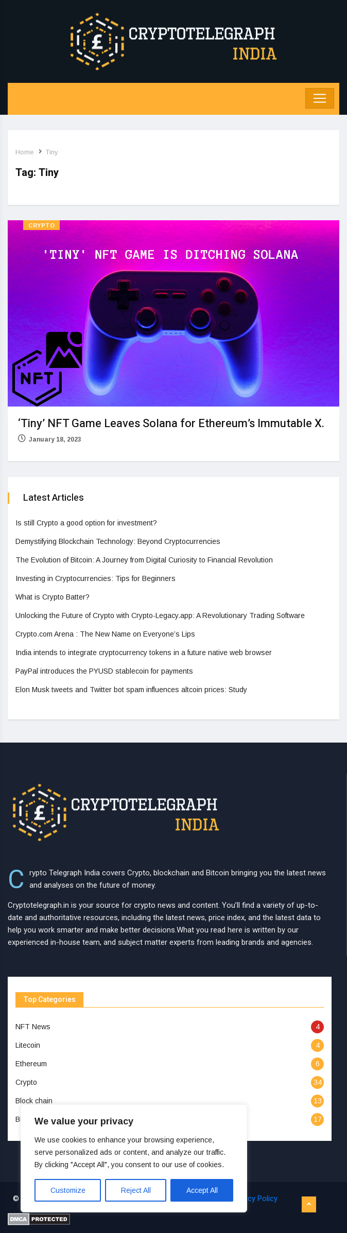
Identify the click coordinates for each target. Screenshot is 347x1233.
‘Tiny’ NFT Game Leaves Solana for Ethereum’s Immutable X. (171, 423)
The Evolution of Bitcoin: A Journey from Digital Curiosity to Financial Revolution (144, 560)
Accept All (202, 1190)
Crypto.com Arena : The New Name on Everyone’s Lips (105, 634)
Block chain (34, 1101)
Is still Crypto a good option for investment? (86, 523)
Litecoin (27, 1045)
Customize (67, 1190)
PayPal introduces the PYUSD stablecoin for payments (104, 671)
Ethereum (31, 1064)
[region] (134, 1158)
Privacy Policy (254, 1198)
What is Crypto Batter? (52, 597)
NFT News (32, 1027)
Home (24, 152)
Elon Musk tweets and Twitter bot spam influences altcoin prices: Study (131, 689)
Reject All (136, 1190)
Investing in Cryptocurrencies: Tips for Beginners (95, 578)
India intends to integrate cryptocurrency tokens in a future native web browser (143, 652)
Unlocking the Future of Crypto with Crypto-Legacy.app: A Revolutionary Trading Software (160, 615)
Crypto (41, 225)
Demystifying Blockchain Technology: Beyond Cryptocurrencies (117, 541)
